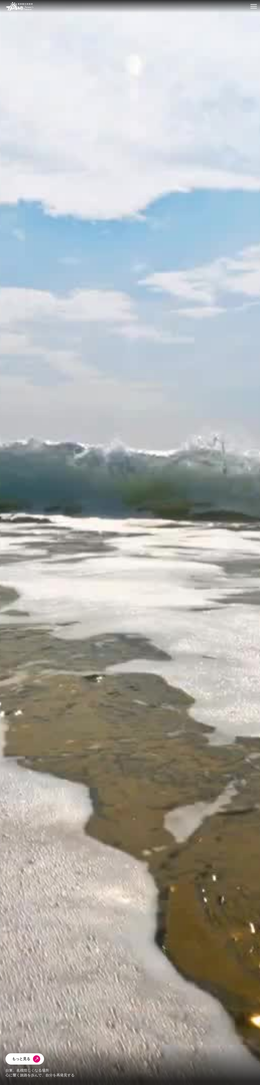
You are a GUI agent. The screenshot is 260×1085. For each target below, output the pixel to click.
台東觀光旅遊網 (19, 6)
